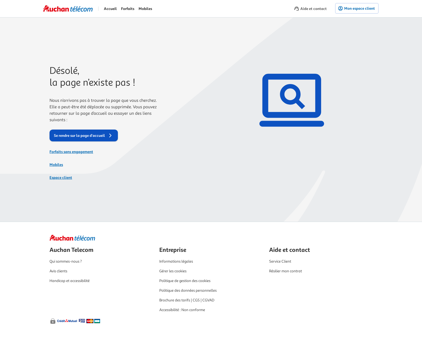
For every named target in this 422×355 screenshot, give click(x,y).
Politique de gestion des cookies (184, 281)
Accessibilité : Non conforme (182, 310)
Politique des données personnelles (188, 290)
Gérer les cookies (173, 271)
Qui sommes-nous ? (66, 261)
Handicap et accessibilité (70, 281)
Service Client (280, 261)
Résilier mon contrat (285, 271)
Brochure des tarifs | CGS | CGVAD (186, 300)
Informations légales (176, 261)
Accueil (110, 8)
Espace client (61, 177)
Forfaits (127, 8)
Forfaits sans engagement (71, 151)
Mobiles (145, 8)
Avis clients (58, 271)
